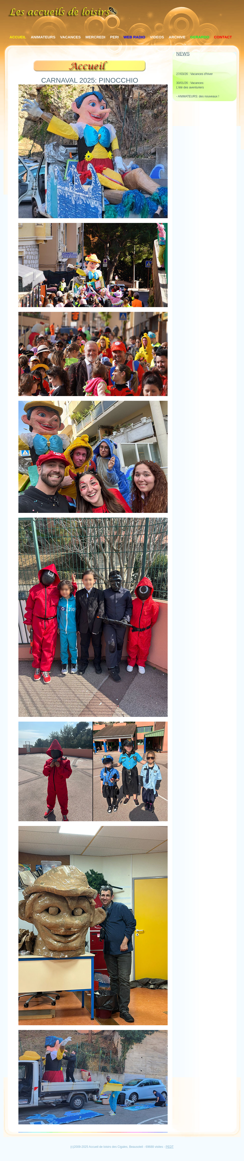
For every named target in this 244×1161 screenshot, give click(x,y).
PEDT (170, 1147)
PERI (114, 37)
